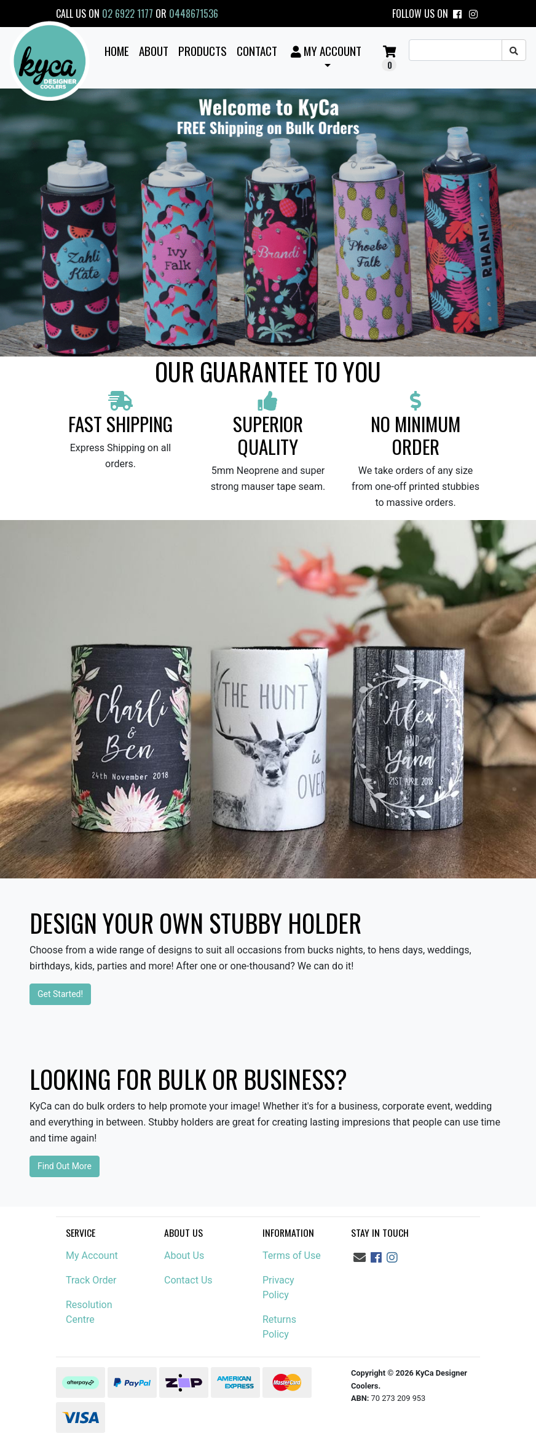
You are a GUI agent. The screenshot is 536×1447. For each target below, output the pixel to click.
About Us (184, 1255)
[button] (325, 57)
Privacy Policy (278, 1287)
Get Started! (60, 994)
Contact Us (188, 1280)
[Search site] (514, 50)
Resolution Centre (89, 1312)
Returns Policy (279, 1327)
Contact (257, 50)
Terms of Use (291, 1255)
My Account (92, 1255)
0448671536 (193, 13)
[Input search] (455, 50)
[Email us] (359, 1257)
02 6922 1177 (127, 13)
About (153, 50)
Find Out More (64, 1166)
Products (202, 50)
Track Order (91, 1280)
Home (116, 50)
